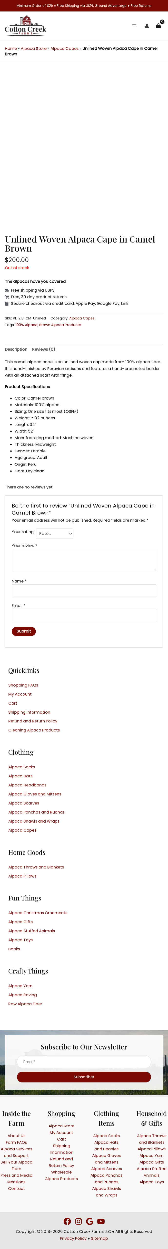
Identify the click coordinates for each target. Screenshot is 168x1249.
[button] (84, 1077)
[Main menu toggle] (134, 26)
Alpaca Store (34, 48)
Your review (24, 546)
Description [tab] (16, 349)
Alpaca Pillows (22, 876)
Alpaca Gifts (20, 922)
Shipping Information (29, 712)
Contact (16, 1188)
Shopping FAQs (23, 685)
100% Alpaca (27, 324)
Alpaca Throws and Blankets (36, 867)
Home (11, 48)
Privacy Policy (73, 1238)
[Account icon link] (147, 26)
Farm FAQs (16, 1142)
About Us (16, 1136)
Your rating (23, 532)
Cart (12, 703)
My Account (20, 694)
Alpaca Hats (20, 776)
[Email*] (84, 1062)
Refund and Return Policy (32, 721)
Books (14, 949)
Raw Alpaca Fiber (25, 1004)
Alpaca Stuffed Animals (31, 931)
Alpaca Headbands (27, 785)
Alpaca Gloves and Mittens (34, 794)
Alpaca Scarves (23, 803)
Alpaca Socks (21, 767)
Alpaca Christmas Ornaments (37, 913)
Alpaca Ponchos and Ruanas (36, 812)
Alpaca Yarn (20, 986)
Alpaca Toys (20, 940)
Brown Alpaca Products (60, 324)
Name (19, 581)
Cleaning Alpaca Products (34, 730)
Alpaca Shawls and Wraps (33, 821)
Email (18, 605)
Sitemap (99, 1238)
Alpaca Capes (64, 48)
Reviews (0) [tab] (43, 349)
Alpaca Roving (22, 995)
